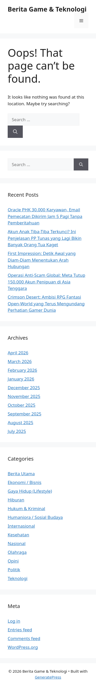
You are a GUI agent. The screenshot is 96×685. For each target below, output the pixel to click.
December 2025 (24, 388)
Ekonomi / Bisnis (24, 482)
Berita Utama (21, 474)
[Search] (15, 132)
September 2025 (24, 414)
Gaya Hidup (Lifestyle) (30, 491)
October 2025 (21, 405)
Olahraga (17, 552)
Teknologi (17, 578)
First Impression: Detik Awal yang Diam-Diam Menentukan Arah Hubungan (42, 259)
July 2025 (17, 431)
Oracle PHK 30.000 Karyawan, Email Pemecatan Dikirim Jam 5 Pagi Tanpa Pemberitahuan (45, 216)
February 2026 (22, 370)
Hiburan (16, 500)
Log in (14, 621)
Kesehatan (18, 535)
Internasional (21, 526)
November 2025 (24, 396)
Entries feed (20, 630)
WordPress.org (23, 647)
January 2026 (21, 379)
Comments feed (24, 638)
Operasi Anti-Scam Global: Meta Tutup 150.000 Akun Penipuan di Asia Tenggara (46, 281)
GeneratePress (48, 677)
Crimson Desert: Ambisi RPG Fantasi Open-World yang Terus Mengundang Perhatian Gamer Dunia (46, 303)
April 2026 (18, 353)
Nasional (17, 543)
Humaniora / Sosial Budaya (35, 517)
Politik (14, 570)
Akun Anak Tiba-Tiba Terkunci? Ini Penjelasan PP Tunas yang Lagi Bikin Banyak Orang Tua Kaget (44, 238)
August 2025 (20, 422)
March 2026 (20, 361)
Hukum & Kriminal (26, 508)
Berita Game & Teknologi (47, 9)
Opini (13, 561)
